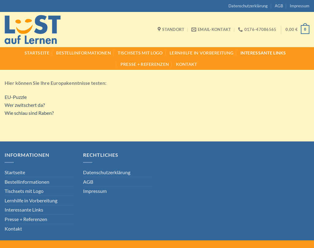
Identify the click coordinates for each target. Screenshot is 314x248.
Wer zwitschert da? (25, 105)
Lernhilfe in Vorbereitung (201, 52)
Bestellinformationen (83, 52)
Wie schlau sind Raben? (29, 113)
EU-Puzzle (16, 97)
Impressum (299, 5)
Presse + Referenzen (145, 64)
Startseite (37, 52)
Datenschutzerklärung (248, 5)
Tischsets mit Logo (140, 52)
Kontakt (186, 64)
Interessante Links (263, 52)
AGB (279, 5)
